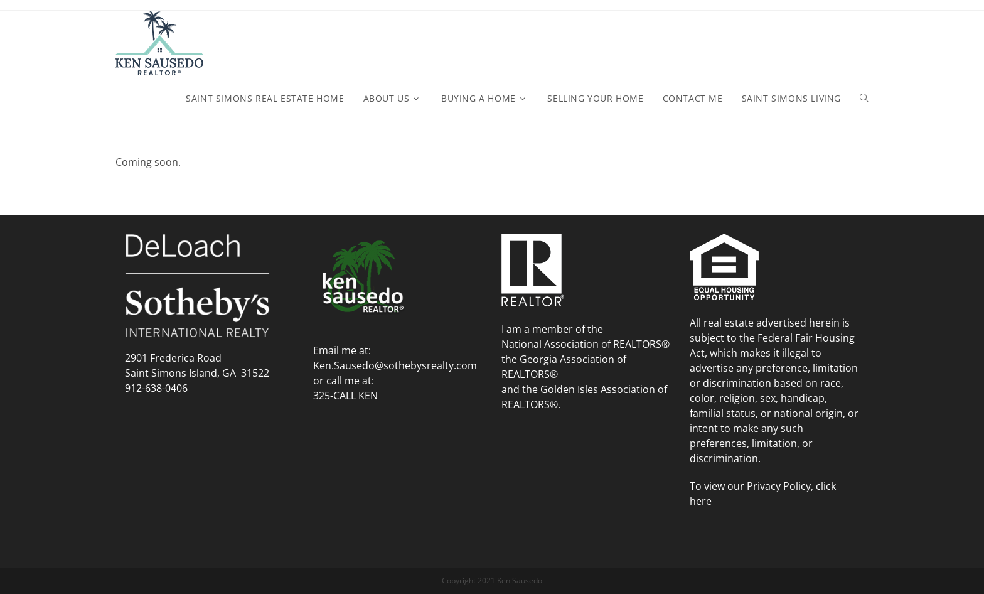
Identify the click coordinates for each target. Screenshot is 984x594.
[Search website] (864, 98)
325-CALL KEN (345, 395)
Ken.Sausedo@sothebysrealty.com (395, 365)
